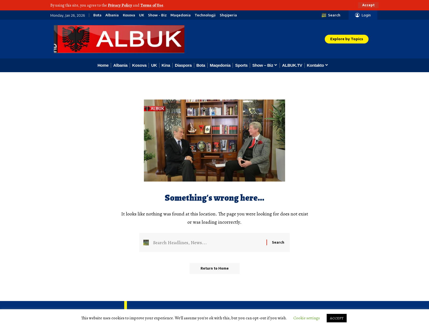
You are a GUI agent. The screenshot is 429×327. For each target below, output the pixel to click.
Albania (112, 15)
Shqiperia (228, 15)
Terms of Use (151, 5)
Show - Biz (157, 15)
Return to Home (215, 268)
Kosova (129, 15)
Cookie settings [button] (306, 318)
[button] (368, 5)
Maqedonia (180, 15)
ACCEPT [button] (336, 318)
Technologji (205, 15)
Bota (97, 15)
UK (141, 15)
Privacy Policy (120, 5)
